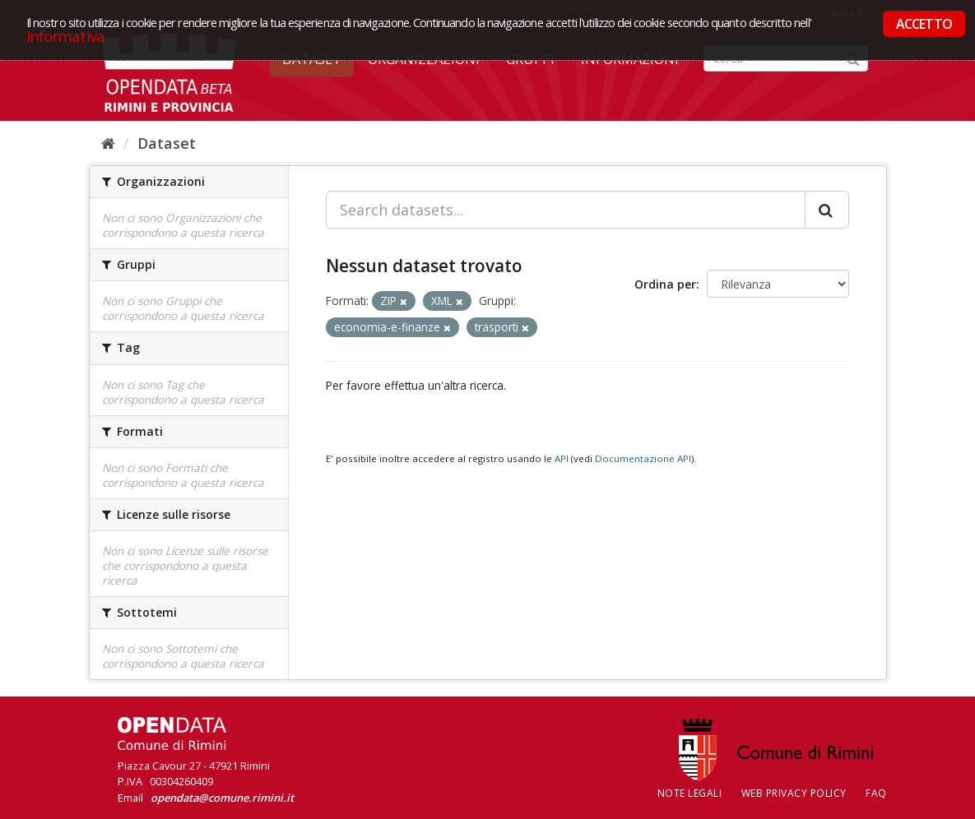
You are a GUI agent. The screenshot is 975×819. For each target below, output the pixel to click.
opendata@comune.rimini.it (222, 797)
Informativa (65, 35)
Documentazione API (643, 458)
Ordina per (665, 284)
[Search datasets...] (566, 210)
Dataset (166, 143)
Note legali (689, 793)
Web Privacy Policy (794, 793)
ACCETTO (924, 24)
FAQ (876, 793)
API (562, 458)
